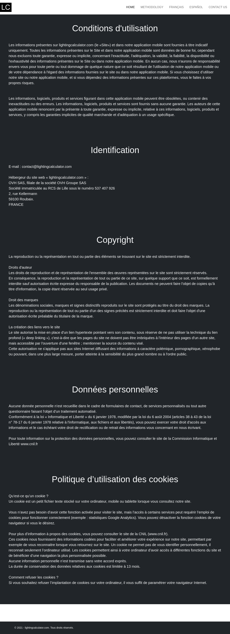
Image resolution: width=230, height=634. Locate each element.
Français (176, 7)
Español (196, 7)
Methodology (152, 7)
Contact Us (218, 7)
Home (130, 7)
